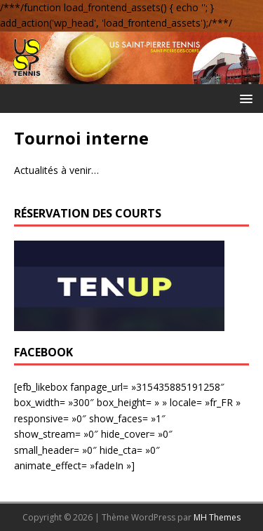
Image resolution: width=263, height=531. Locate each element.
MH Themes (217, 517)
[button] (243, 98)
